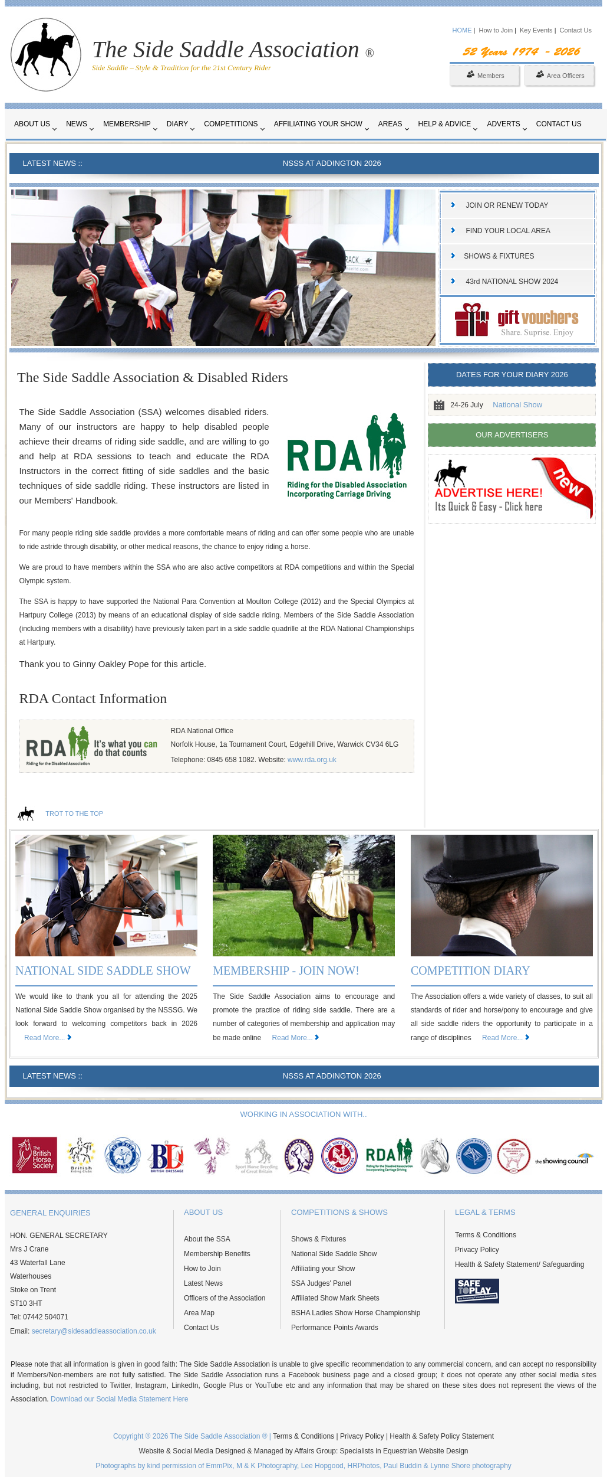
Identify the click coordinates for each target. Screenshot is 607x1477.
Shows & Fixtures (318, 1239)
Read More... (44, 1038)
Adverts (503, 124)
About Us (32, 124)
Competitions (231, 124)
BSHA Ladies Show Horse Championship (355, 1313)
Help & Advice (444, 124)
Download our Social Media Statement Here (119, 1399)
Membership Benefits (217, 1254)
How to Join (497, 30)
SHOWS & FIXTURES (499, 256)
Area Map (199, 1313)
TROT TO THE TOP (74, 813)
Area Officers (560, 75)
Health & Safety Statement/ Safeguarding (519, 1264)
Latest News (203, 1283)
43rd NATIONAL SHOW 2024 (512, 281)
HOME (462, 30)
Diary (177, 124)
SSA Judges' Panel (321, 1283)
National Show (517, 404)
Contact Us (576, 30)
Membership (127, 124)
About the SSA (207, 1239)
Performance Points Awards (334, 1328)
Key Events (536, 30)
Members (485, 75)
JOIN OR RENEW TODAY (507, 205)
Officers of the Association (225, 1298)
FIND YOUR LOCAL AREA (508, 231)
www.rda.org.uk (312, 760)
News (76, 124)
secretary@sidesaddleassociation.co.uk (94, 1331)
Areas (390, 124)
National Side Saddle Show (334, 1254)
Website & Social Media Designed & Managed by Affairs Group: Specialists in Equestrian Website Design (304, 1451)
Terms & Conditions (485, 1235)
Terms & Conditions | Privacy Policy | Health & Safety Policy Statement (383, 1436)
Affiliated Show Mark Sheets (335, 1298)
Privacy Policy (477, 1250)
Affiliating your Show (318, 124)
